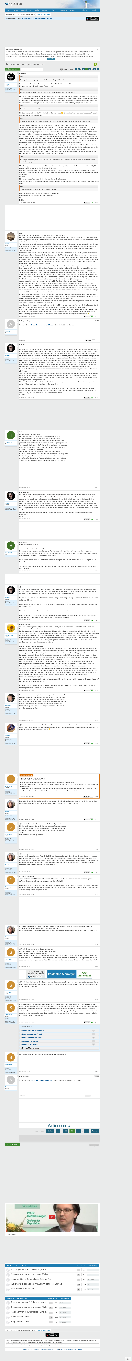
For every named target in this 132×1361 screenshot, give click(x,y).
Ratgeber (45, 10)
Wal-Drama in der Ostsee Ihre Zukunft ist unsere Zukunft (36, 1284)
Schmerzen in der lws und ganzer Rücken (29, 1274)
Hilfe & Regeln (62, 10)
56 (95, 69)
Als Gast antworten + (12, 69)
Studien (72, 10)
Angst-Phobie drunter (20, 1321)
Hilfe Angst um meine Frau (23, 1289)
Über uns (30, 1349)
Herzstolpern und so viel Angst (24, 64)
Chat (53, 10)
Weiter (94, 1131)
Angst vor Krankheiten (43, 1330)
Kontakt (25, 1349)
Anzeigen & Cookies (53, 1349)
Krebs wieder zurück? (21, 1317)
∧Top (128, 1359)
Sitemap (80, 1349)
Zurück (50, 1131)
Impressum (36, 1349)
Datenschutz (44, 1349)
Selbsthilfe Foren (26, 10)
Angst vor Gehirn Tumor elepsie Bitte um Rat (31, 1279)
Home (8, 10)
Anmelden (95, 10)
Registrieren (84, 10)
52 (83, 69)
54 (90, 69)
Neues (16, 10)
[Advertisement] (59, 760)
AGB (61, 1349)
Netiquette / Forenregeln (70, 1349)
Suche (37, 10)
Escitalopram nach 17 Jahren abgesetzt (29, 1269)
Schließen (51, 59)
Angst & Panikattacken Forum (26, 1330)
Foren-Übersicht (10, 1330)
